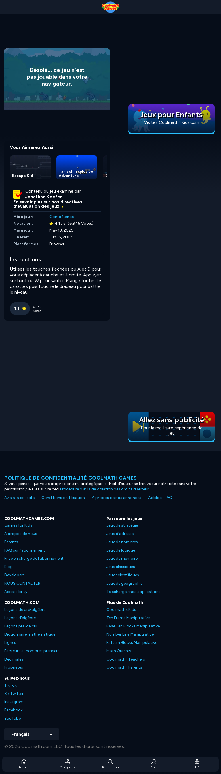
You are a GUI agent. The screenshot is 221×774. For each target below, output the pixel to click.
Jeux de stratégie (122, 525)
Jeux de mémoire (122, 558)
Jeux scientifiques (122, 575)
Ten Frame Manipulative (128, 617)
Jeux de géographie (124, 583)
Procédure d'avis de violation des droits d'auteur (104, 489)
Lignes (10, 642)
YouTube (12, 718)
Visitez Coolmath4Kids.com (171, 122)
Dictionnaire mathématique (29, 634)
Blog (8, 566)
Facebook (13, 710)
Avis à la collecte (19, 497)
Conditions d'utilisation (63, 497)
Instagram (14, 701)
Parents (11, 542)
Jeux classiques (120, 566)
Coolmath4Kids (121, 609)
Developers (14, 575)
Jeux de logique (120, 550)
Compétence (61, 216)
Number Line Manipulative (130, 634)
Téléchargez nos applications (133, 591)
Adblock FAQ (160, 497)
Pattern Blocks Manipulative (131, 642)
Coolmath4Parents (124, 667)
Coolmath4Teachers (125, 659)
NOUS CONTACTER (22, 583)
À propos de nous (20, 533)
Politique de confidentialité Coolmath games (70, 478)
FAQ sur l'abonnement (24, 550)
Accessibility (15, 591)
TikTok (10, 685)
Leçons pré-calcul (20, 626)
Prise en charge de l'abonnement (34, 558)
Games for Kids (18, 525)
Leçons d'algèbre (20, 617)
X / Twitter (14, 693)
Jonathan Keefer (43, 196)
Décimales (13, 659)
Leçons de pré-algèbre (24, 609)
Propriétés (13, 667)
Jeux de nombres (122, 542)
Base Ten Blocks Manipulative (133, 626)
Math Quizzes (118, 650)
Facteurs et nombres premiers (32, 650)
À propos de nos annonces (116, 497)
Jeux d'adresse (120, 533)
